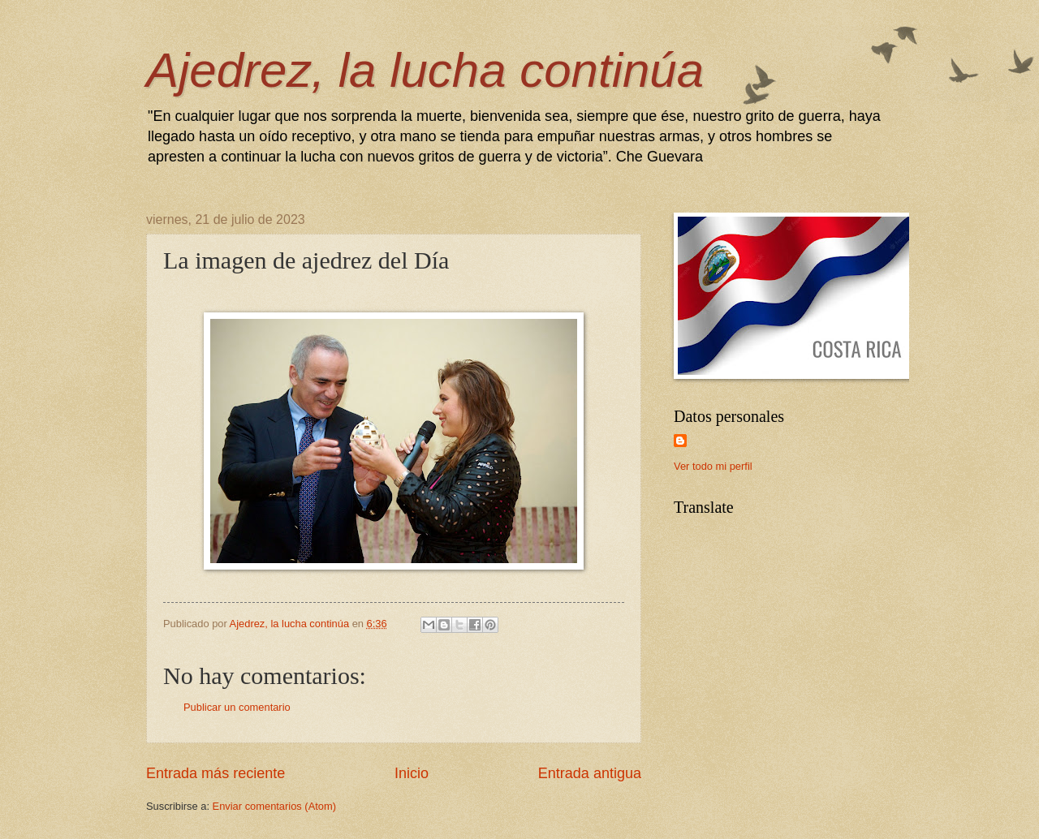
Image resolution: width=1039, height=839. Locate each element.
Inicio (411, 773)
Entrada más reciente (215, 773)
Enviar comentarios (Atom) (274, 806)
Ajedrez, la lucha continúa (425, 70)
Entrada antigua (589, 773)
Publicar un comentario (237, 707)
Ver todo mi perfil (713, 466)
